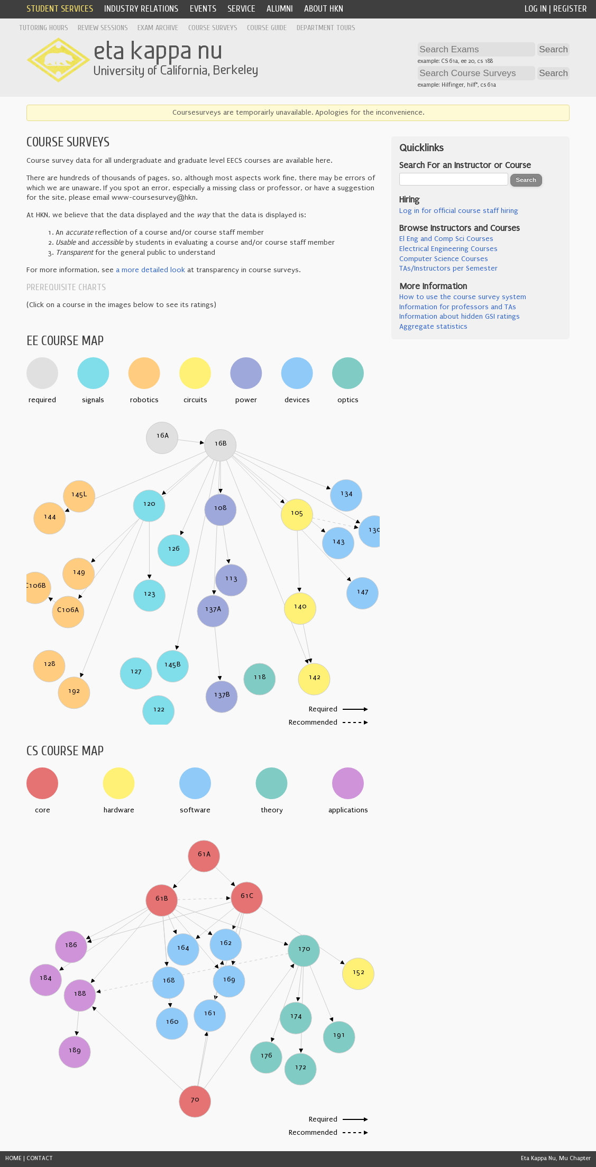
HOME (13, 1158)
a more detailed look (150, 270)
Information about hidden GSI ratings (459, 316)
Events (203, 9)
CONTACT (39, 1158)
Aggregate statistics (433, 326)
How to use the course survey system (462, 297)
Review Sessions (103, 27)
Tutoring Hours (43, 27)
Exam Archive (157, 27)
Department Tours (326, 27)
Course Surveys (212, 27)
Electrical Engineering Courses (448, 249)
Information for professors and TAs (457, 307)
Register (570, 9)
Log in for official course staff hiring (458, 211)
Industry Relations (141, 9)
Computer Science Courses (443, 259)
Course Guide (267, 27)
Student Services (59, 9)
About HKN (323, 9)
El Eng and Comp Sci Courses (446, 239)
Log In (536, 9)
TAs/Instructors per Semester (448, 268)
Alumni (280, 9)
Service (241, 9)
